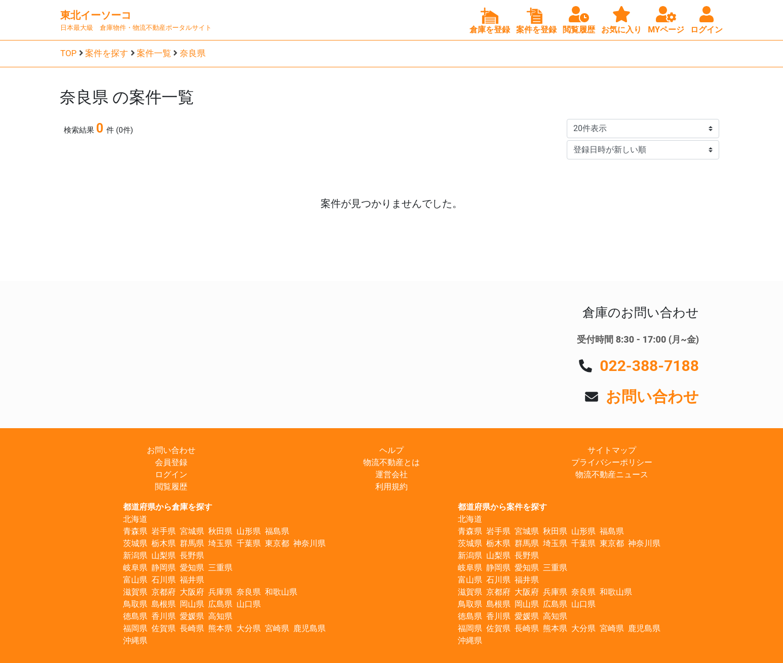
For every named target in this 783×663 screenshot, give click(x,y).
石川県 (163, 580)
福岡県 (135, 628)
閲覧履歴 (171, 486)
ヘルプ (391, 450)
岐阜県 (135, 567)
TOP (68, 53)
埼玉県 (220, 543)
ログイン (171, 474)
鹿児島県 (309, 628)
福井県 (192, 580)
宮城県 (192, 531)
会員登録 (171, 462)
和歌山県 (281, 592)
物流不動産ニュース (611, 474)
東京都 (277, 543)
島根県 (163, 604)
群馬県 (192, 543)
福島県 (277, 531)
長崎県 (192, 628)
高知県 (220, 616)
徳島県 (135, 616)
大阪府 (192, 592)
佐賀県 (163, 628)
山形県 (249, 531)
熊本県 (220, 628)
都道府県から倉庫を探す (167, 507)
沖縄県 (135, 640)
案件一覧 (154, 53)
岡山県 (192, 604)
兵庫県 (220, 592)
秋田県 (220, 531)
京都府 (163, 592)
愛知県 (192, 567)
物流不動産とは (391, 462)
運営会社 (391, 474)
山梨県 (163, 555)
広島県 (220, 604)
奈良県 (193, 53)
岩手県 (163, 531)
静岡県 (163, 567)
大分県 (249, 628)
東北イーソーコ (95, 15)
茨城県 (135, 543)
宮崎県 (277, 628)
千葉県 (249, 543)
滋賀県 (135, 592)
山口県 (249, 604)
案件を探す (106, 53)
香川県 (163, 616)
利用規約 (391, 486)
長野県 (192, 555)
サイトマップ (612, 450)
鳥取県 (135, 604)
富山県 (135, 580)
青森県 (135, 531)
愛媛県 (192, 616)
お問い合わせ (652, 396)
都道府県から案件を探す (502, 507)
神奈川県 (309, 543)
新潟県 (135, 555)
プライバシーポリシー (611, 462)
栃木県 (163, 543)
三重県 (220, 567)
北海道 (135, 519)
